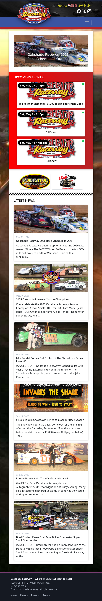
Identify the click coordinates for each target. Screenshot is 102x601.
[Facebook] (79, 11)
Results (35, 595)
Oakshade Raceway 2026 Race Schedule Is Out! (48, 56)
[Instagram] (89, 11)
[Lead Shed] (67, 182)
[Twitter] (84, 11)
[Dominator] (34, 182)
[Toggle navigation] (87, 23)
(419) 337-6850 (18, 586)
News (14, 595)
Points (46, 595)
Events (24, 595)
